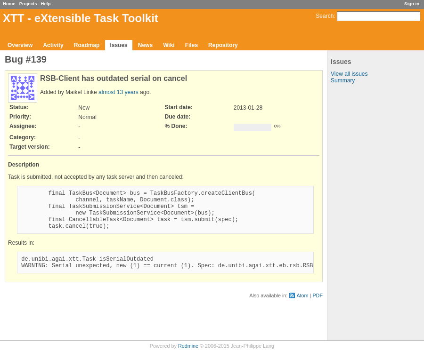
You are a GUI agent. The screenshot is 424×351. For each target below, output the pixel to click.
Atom (302, 307)
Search (325, 16)
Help (46, 3)
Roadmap (87, 45)
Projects (28, 3)
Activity (53, 45)
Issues (118, 45)
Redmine (188, 346)
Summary (343, 80)
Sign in (411, 3)
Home (9, 3)
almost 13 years (118, 92)
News (145, 45)
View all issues (349, 74)
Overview (20, 45)
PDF (317, 307)
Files (191, 45)
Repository (223, 45)
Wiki (169, 45)
